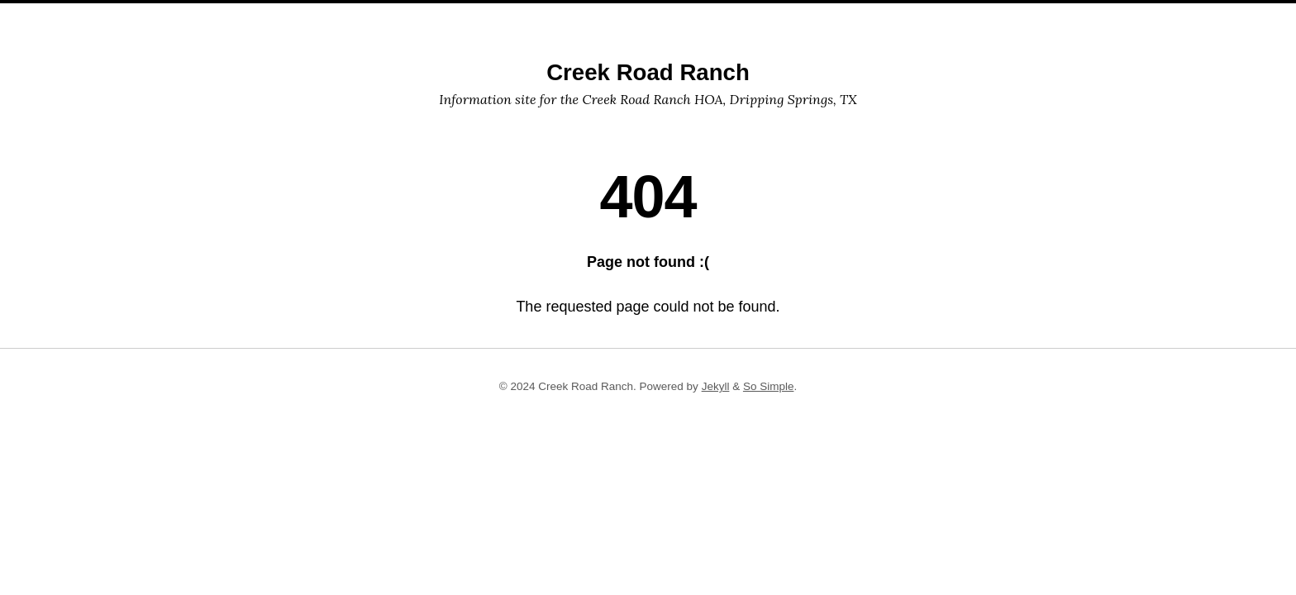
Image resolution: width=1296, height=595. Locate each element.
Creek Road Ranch (648, 72)
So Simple (768, 386)
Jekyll (716, 386)
